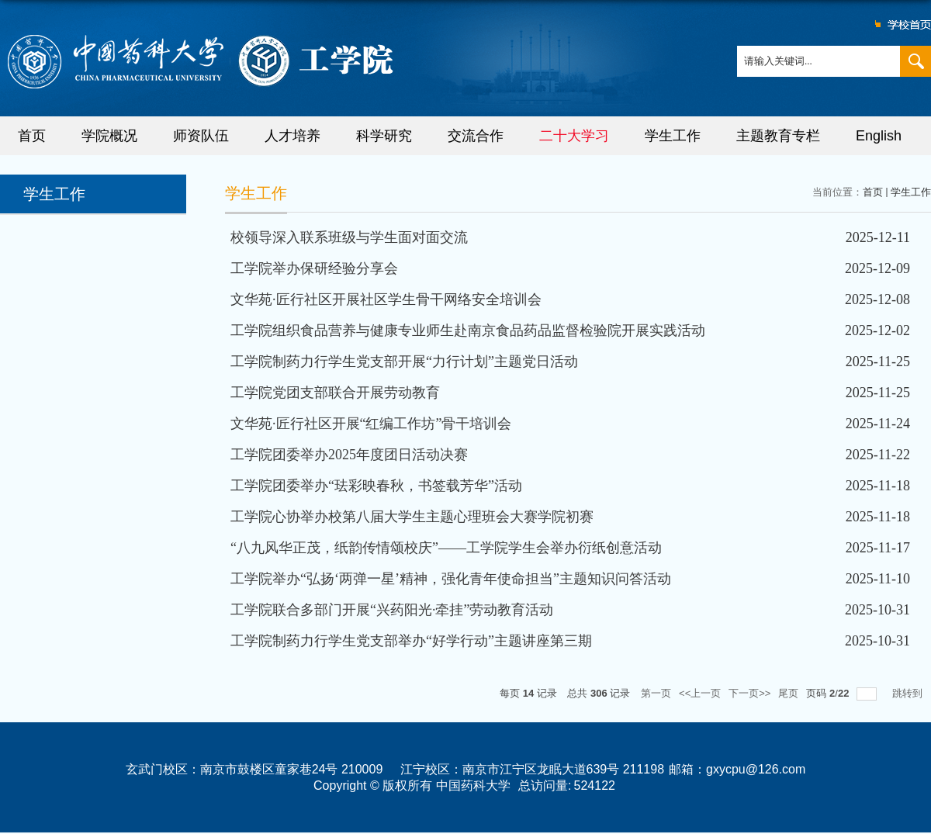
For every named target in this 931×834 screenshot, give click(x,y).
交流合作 (476, 136)
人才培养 (292, 136)
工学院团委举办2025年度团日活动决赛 (349, 454)
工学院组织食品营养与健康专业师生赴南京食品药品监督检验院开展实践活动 (467, 330)
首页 (32, 136)
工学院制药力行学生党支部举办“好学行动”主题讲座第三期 (411, 641)
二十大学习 (574, 136)
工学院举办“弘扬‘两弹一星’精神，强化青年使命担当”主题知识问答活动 (450, 579)
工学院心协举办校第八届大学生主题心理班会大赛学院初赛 (412, 516)
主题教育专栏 (778, 136)
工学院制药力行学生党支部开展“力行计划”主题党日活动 (404, 361)
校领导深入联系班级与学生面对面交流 (349, 237)
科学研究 (384, 136)
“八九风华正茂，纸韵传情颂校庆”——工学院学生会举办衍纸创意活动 (446, 547)
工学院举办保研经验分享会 (314, 268)
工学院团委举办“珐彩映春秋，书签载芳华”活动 (376, 485)
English (879, 136)
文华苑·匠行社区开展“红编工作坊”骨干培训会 (370, 423)
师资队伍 (201, 136)
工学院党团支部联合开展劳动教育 (335, 392)
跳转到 (909, 693)
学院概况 (109, 136)
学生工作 (673, 136)
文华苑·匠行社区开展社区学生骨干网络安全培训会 (386, 299)
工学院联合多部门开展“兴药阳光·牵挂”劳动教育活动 (391, 610)
